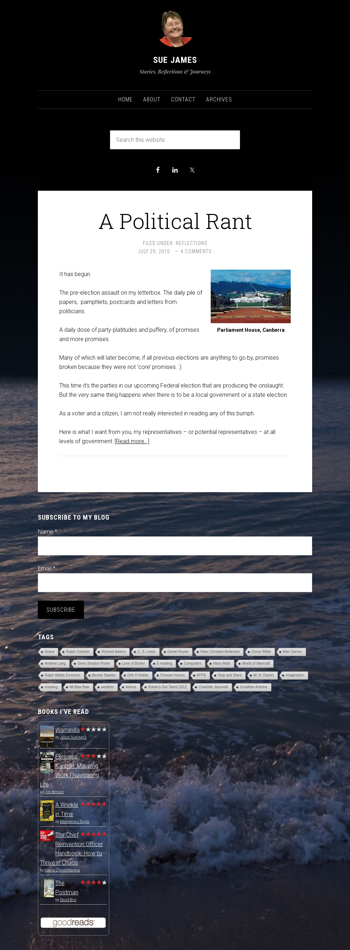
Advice (131, 687)
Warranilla (67, 729)
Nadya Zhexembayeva (62, 870)
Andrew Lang (55, 663)
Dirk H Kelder (138, 675)
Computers (192, 663)
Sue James (175, 60)
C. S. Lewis (147, 652)
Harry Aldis (221, 663)
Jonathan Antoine (254, 687)
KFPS (201, 675)
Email (46, 568)
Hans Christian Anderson (220, 652)
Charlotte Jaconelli (213, 687)
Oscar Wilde (261, 652)
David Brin (68, 900)
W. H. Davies (264, 675)
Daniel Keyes (178, 652)
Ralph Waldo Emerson (62, 675)
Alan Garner (292, 652)
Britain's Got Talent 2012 (167, 687)
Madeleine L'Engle (74, 822)
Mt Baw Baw (80, 687)
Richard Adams (113, 652)
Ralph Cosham (78, 652)
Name (47, 531)
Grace (49, 652)
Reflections (192, 243)
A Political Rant (175, 220)
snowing (51, 687)
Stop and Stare (230, 675)
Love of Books (133, 663)
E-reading (164, 663)
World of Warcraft (256, 663)
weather (107, 687)
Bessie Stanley (104, 675)
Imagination (295, 675)
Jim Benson (54, 792)
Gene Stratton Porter (94, 663)
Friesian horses (172, 675)
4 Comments (196, 251)
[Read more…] (132, 441)
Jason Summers (73, 737)
